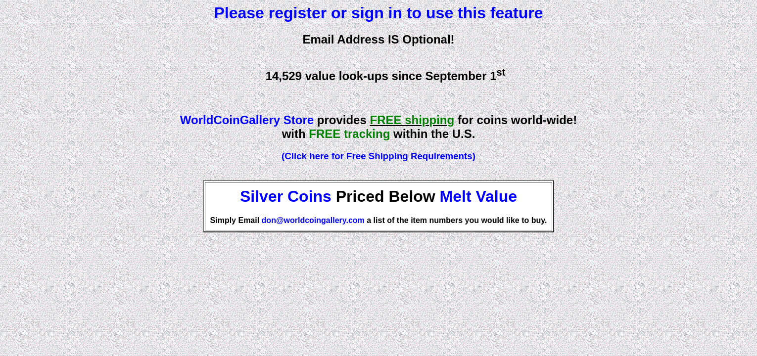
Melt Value (479, 196)
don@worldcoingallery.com (313, 220)
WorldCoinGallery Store (247, 120)
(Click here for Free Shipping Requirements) (378, 156)
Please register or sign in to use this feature (378, 13)
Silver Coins (285, 196)
